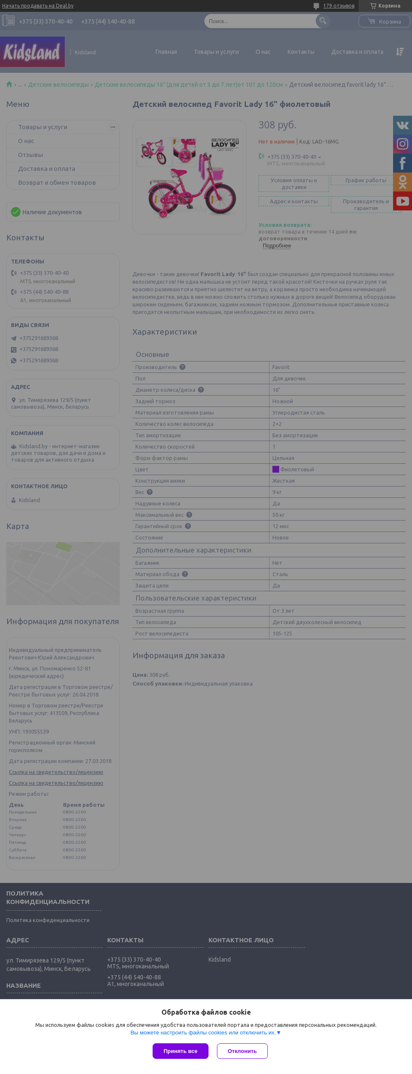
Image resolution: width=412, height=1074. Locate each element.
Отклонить (242, 1051)
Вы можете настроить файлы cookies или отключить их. (203, 1032)
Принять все (181, 1051)
